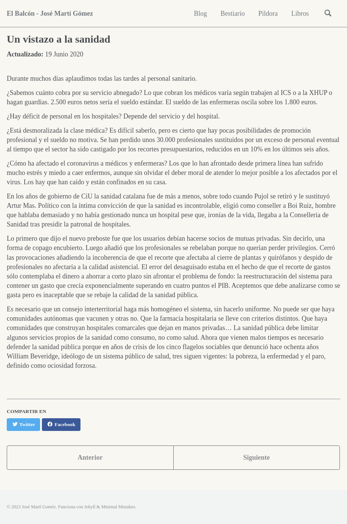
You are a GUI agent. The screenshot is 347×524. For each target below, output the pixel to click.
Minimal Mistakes (118, 506)
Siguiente (256, 457)
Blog (200, 13)
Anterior (90, 457)
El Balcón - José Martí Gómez (50, 13)
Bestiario (232, 13)
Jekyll (89, 506)
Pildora (268, 13)
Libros (300, 13)
